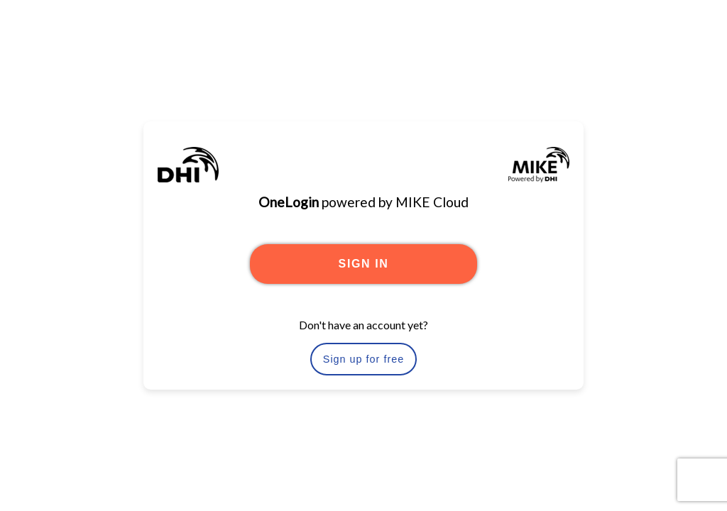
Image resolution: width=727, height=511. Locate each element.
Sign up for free (363, 359)
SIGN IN (364, 264)
